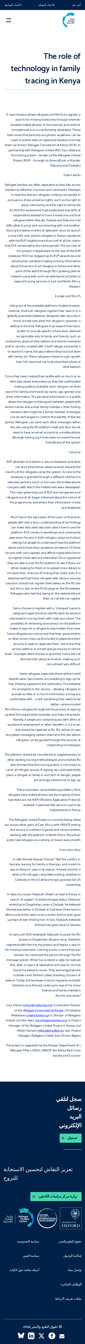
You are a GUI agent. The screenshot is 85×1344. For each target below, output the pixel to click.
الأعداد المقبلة (46, 5)
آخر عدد (76, 5)
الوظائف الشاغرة (71, 1285)
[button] (10, 20)
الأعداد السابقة (13, 5)
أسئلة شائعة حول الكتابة (24, 1270)
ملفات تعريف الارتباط (68, 1299)
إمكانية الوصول (72, 1256)
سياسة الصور (31, 1256)
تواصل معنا (75, 1270)
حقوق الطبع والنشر (70, 1242)
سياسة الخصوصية (28, 1242)
